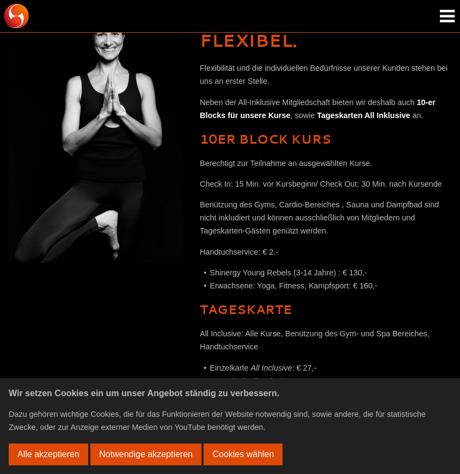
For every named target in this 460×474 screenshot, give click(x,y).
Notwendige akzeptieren (146, 454)
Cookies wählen (243, 454)
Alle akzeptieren (48, 454)
